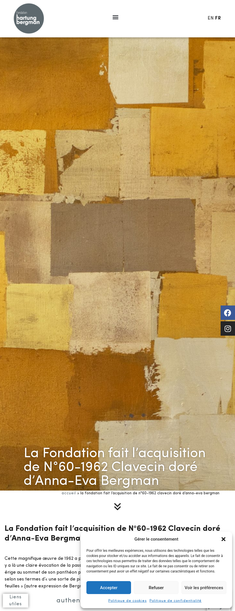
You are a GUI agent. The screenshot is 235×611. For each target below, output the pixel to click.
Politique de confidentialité (175, 601)
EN (211, 18)
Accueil (69, 493)
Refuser (156, 587)
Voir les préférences (204, 587)
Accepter (108, 587)
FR (218, 18)
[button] (223, 539)
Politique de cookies (127, 601)
